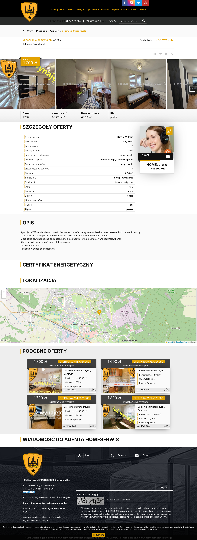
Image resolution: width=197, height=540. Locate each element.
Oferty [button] (79, 9)
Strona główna (57, 9)
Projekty (115, 9)
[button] (99, 313)
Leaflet (169, 342)
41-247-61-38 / (73, 21)
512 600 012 (157, 168)
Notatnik (125, 9)
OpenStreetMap (181, 342)
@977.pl (113, 21)
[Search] (133, 21)
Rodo (133, 9)
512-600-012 (92, 21)
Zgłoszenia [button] (91, 9)
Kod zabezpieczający (87, 494)
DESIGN (105, 9)
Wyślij (164, 487)
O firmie (70, 9)
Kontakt (142, 9)
